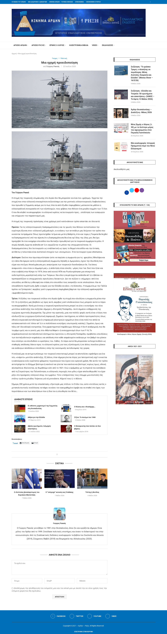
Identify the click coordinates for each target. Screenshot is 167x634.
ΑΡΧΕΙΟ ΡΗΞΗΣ (38, 45)
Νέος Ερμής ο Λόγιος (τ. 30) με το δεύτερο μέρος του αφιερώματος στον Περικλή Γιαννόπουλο (142, 128)
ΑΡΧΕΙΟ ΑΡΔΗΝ (20, 45)
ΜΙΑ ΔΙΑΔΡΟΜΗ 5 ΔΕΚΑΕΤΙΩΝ (37, 2)
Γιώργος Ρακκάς (52, 66)
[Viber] (110, 616)
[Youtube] (94, 616)
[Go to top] (83, 631)
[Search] (154, 45)
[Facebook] (150, 2)
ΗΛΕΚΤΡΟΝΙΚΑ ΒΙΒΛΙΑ (78, 45)
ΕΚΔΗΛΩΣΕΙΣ (107, 45)
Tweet (15, 443)
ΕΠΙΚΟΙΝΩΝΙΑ (79, 2)
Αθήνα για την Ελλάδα (36, 417)
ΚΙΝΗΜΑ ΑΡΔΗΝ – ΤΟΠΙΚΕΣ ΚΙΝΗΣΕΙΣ (61, 2)
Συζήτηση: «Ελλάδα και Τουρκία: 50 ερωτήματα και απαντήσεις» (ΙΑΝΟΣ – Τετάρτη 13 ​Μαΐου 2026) (142, 95)
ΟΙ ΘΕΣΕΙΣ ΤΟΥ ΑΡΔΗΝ (19, 2)
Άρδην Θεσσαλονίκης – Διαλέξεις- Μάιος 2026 (141, 111)
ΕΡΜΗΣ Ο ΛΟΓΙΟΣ (57, 45)
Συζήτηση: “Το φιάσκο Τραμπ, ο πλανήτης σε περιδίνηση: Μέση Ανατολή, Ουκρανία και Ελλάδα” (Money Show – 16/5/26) (142, 74)
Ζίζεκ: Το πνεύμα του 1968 (84, 417)
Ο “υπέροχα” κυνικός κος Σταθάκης (59, 492)
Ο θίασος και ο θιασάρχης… (84, 407)
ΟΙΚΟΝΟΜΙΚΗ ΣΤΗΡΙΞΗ (93, 2)
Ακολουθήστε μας (122, 169)
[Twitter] (76, 616)
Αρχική (14, 53)
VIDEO (94, 45)
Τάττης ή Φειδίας (92, 492)
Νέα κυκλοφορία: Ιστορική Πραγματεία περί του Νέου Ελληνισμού (143, 146)
